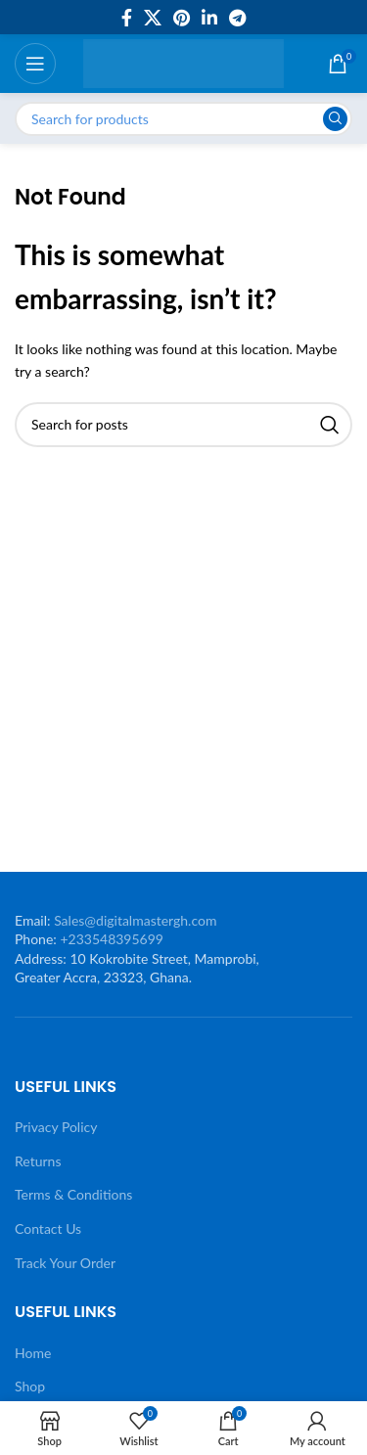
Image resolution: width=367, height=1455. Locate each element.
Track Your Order (65, 1262)
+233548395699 (111, 939)
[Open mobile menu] (35, 63)
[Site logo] (183, 62)
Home (33, 1352)
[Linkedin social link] (209, 17)
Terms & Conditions (73, 1194)
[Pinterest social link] (181, 17)
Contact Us (48, 1228)
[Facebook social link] (126, 17)
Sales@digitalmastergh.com (135, 920)
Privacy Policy (56, 1126)
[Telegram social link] (237, 17)
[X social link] (152, 17)
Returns (38, 1161)
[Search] (183, 119)
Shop (30, 1386)
